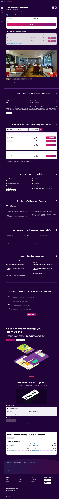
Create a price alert (22, 309)
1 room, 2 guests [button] (10, 21)
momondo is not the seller (32, 466)
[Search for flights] (1, 5)
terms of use (21, 423)
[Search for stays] (1, 8)
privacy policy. (26, 423)
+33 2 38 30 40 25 (10, 13)
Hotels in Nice (34, 443)
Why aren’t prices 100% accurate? (32, 470)
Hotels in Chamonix (35, 448)
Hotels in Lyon (10, 448)
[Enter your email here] (32, 415)
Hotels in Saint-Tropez (11, 445)
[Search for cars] (1, 10)
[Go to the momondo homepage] (8, 1)
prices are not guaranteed (31, 462)
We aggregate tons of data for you (32, 468)
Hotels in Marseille (35, 445)
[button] (2, 2)
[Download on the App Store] (47, 483)
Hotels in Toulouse (35, 450)
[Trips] (1, 16)
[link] (31, 314)
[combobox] (32, 408)
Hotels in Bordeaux (11, 450)
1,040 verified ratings (15, 14)
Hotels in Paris (10, 443)
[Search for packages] (1, 12)
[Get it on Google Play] (47, 480)
